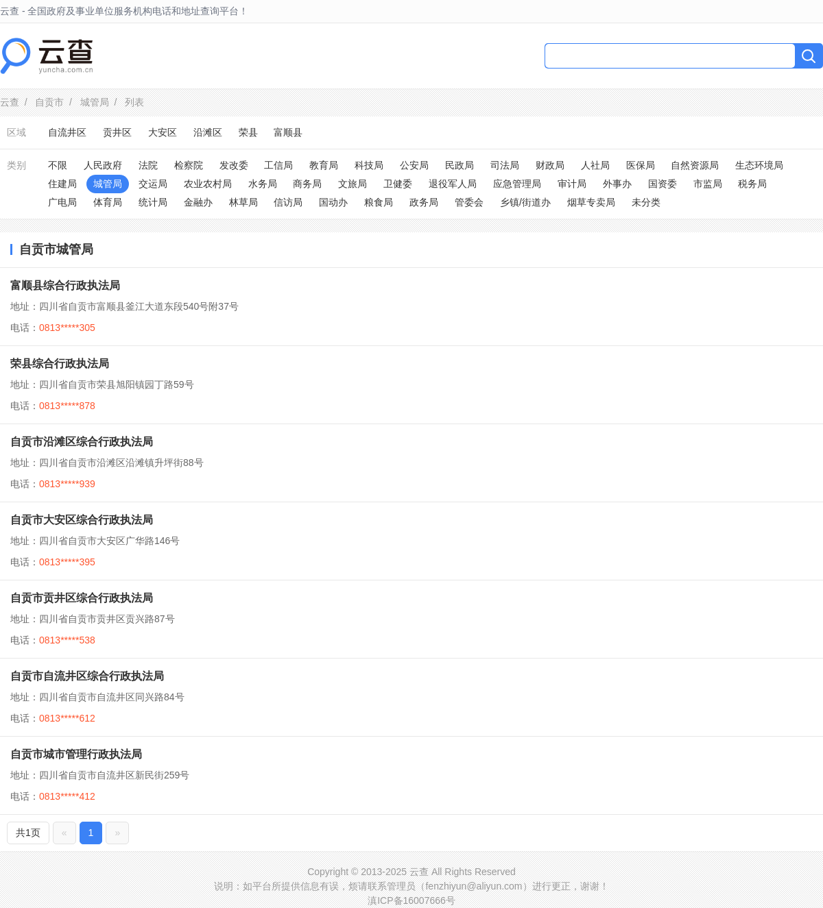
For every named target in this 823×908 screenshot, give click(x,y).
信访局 (288, 202)
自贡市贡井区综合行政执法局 (81, 598)
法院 (148, 165)
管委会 (469, 202)
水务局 (262, 183)
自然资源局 (695, 165)
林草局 (243, 202)
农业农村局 (208, 183)
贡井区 (117, 132)
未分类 (646, 202)
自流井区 (67, 132)
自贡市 (49, 102)
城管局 (94, 102)
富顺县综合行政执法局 (65, 285)
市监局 (707, 183)
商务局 (307, 183)
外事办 (617, 183)
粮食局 (378, 202)
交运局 (153, 183)
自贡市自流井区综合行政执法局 (87, 676)
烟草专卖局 (591, 202)
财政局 (550, 165)
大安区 (162, 132)
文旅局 (352, 183)
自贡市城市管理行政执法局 (76, 754)
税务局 (752, 183)
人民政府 (103, 165)
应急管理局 (517, 183)
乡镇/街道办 (525, 202)
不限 (57, 165)
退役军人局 (453, 183)
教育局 (323, 165)
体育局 (107, 202)
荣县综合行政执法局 (59, 363)
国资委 (662, 183)
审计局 (572, 183)
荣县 (248, 132)
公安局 (414, 165)
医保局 (640, 165)
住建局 (62, 183)
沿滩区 (207, 132)
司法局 (504, 165)
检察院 (188, 165)
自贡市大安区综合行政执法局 (81, 520)
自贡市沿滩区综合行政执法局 (81, 441)
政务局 (423, 202)
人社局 (595, 165)
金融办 (198, 202)
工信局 (278, 165)
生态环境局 (759, 165)
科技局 (369, 165)
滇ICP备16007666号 (411, 900)
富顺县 (288, 132)
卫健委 (397, 183)
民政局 (459, 165)
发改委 (233, 165)
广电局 (62, 202)
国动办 (333, 202)
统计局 (153, 202)
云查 (9, 102)
